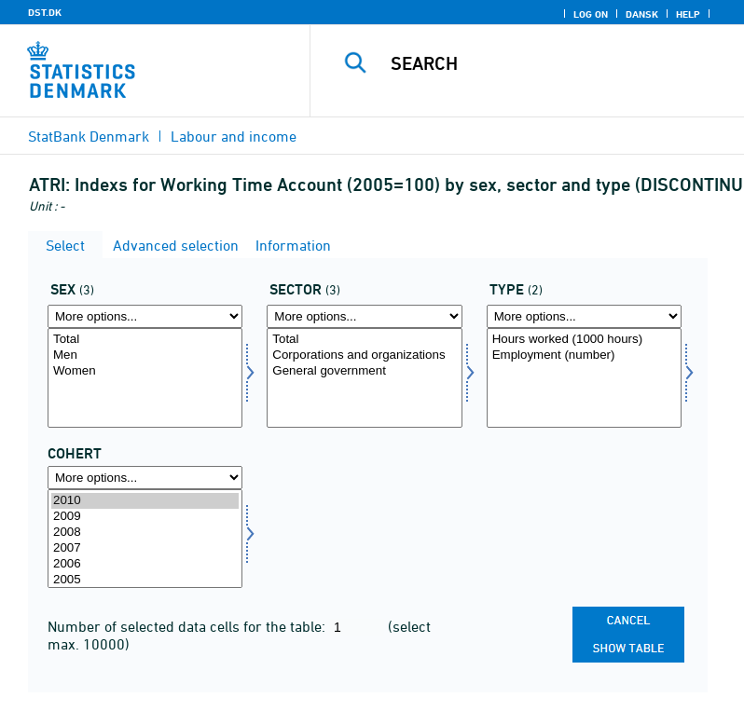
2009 (145, 517)
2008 (145, 532)
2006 (145, 564)
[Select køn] (145, 378)
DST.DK (45, 12)
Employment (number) (584, 355)
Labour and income (233, 136)
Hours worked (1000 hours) (584, 340)
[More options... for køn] (145, 316)
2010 (145, 501)
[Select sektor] (364, 378)
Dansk (642, 14)
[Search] (554, 63)
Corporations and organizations (364, 355)
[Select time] (145, 539)
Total (145, 340)
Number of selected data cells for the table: (188, 626)
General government (364, 371)
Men (145, 355)
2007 (145, 548)
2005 (145, 580)
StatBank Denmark (88, 136)
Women (145, 371)
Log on (590, 14)
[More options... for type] (584, 316)
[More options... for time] (145, 477)
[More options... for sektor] (364, 316)
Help (688, 14)
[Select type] (584, 378)
